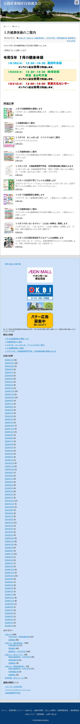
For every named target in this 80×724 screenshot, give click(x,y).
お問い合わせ (51, 714)
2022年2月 (9, 494)
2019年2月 (9, 591)
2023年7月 (9, 441)
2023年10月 (9, 432)
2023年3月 (9, 454)
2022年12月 (9, 463)
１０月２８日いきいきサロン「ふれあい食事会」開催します (41, 223)
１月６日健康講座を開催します (28, 109)
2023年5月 (9, 448)
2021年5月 (9, 523)
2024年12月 (9, 391)
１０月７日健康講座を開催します (29, 195)
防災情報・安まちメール (14, 678)
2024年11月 (9, 394)
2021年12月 (9, 501)
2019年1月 (9, 595)
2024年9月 (9, 401)
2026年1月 (9, 360)
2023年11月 (9, 429)
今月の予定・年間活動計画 (56, 38)
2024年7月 (9, 404)
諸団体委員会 (63, 710)
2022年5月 (9, 485)
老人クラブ (30, 714)
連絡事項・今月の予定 (17, 651)
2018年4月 (9, 620)
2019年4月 (9, 585)
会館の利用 (38, 710)
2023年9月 (9, 435)
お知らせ (22, 38)
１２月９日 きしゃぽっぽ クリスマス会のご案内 (37, 137)
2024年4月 (9, 413)
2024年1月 (9, 422)
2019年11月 (9, 573)
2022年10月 (9, 469)
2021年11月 (9, 504)
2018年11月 (9, 601)
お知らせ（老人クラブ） (14, 655)
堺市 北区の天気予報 (13, 264)
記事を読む (19, 115)
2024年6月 (9, 407)
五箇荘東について (16, 710)
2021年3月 (9, 529)
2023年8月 (9, 438)
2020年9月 (9, 548)
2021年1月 (9, 535)
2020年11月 (9, 541)
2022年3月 (9, 491)
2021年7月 (9, 516)
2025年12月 (9, 363)
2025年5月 (9, 379)
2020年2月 (9, 563)
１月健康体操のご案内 (25, 123)
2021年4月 (9, 526)
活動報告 (11, 640)
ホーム (3, 710)
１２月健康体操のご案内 (26, 152)
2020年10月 (9, 544)
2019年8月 (9, 582)
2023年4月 (9, 451)
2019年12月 (9, 570)
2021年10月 (9, 507)
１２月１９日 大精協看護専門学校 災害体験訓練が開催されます (44, 166)
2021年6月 (9, 519)
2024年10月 (9, 397)
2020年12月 (9, 538)
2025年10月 (9, 366)
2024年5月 (9, 410)
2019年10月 (9, 576)
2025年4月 (9, 382)
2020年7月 (9, 554)
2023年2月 (9, 457)
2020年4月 (9, 557)
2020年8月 (9, 551)
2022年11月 (9, 466)
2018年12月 (9, 598)
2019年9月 (9, 579)
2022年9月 (9, 473)
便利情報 (40, 714)
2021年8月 (9, 513)
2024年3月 (9, 416)
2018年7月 (9, 610)
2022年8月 (9, 476)
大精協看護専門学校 (12, 693)
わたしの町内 (50, 710)
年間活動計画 (13, 645)
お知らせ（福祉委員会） (36, 38)
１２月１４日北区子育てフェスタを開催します (35, 180)
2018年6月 (9, 613)
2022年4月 (9, 488)
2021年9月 (9, 510)
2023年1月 (9, 460)
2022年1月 (9, 498)
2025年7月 (9, 372)
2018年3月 (9, 623)
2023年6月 (9, 444)
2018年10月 (9, 604)
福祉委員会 (75, 710)
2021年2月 (9, 532)
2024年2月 (9, 419)
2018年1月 (9, 626)
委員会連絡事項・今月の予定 (19, 657)
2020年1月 (9, 566)
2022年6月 (9, 482)
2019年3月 (9, 588)
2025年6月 (9, 376)
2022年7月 (9, 479)
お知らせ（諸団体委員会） (15, 666)
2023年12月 (9, 426)
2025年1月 (9, 388)
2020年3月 (9, 560)
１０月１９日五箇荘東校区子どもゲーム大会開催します (39, 238)
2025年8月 (9, 369)
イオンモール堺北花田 (13, 687)
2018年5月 (9, 616)
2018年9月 (9, 607)
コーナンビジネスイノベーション (18, 690)
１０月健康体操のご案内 (26, 209)
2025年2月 (9, 385)
